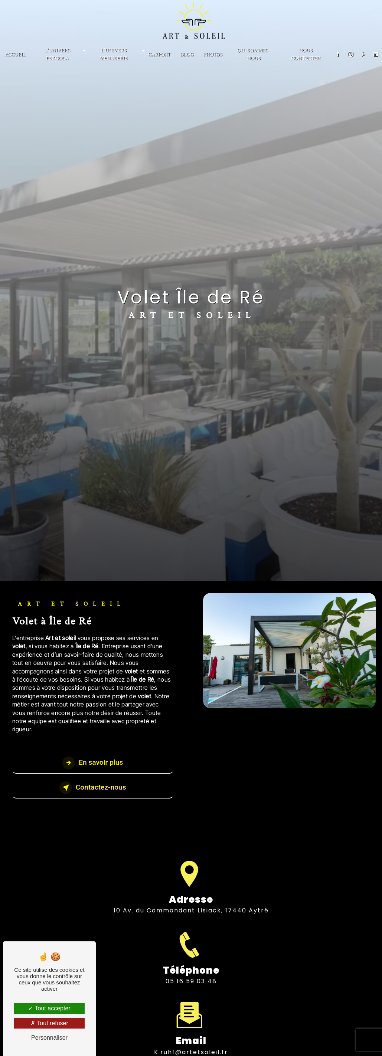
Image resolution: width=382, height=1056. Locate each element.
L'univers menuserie (113, 54)
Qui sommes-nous (253, 54)
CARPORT (159, 54)
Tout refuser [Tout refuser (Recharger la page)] (49, 1023)
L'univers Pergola (57, 54)
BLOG (187, 54)
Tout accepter (49, 1008)
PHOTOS (212, 54)
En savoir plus (92, 763)
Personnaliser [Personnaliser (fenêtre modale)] (49, 1037)
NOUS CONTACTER (306, 54)
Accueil (15, 54)
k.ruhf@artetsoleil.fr (191, 1041)
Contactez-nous (92, 787)
